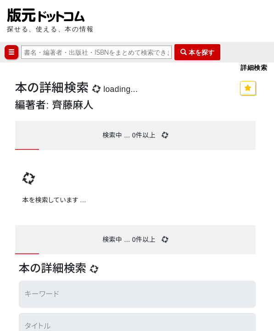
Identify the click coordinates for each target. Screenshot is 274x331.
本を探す (197, 52)
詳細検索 (253, 67)
